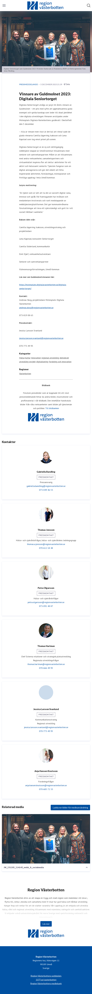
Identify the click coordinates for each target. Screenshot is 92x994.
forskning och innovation (60, 361)
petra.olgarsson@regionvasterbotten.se (46, 602)
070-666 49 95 (46, 668)
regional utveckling (50, 357)
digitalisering (42, 361)
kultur (28, 357)
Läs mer (46, 924)
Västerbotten (25, 373)
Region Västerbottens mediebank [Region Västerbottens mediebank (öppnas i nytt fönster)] (46, 983)
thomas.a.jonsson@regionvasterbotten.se (46, 544)
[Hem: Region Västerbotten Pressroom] (45, 5)
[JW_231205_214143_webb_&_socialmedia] (46, 839)
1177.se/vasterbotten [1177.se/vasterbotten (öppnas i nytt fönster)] (46, 979)
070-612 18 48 (46, 548)
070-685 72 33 (46, 789)
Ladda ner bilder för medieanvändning (70, 807)
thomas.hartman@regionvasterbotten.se (46, 664)
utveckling (24, 361)
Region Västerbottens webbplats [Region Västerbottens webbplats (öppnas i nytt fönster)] (46, 976)
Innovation (36, 357)
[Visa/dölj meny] (4, 5)
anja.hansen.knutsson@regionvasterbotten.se (46, 785)
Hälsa (22, 357)
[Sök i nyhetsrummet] (89, 5)
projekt (32, 361)
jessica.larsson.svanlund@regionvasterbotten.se (41, 338)
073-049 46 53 (46, 490)
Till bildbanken (52, 408)
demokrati (64, 357)
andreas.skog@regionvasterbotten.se (36, 307)
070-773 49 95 (46, 731)
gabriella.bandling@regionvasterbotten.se (46, 486)
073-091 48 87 (46, 606)
